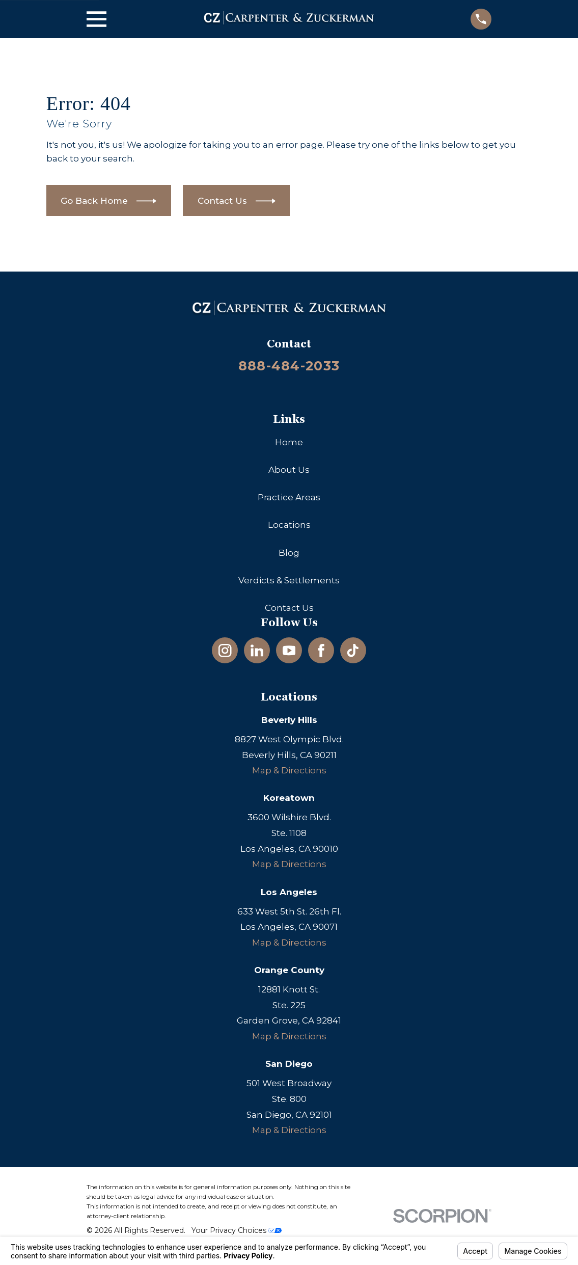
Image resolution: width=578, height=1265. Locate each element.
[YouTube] (289, 650)
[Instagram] (225, 650)
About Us (289, 470)
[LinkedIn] (257, 650)
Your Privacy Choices (236, 1230)
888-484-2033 (289, 365)
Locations (289, 525)
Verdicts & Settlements (289, 580)
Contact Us (289, 608)
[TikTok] (353, 650)
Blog (289, 553)
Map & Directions (289, 770)
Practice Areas (289, 497)
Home (289, 442)
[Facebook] (321, 650)
